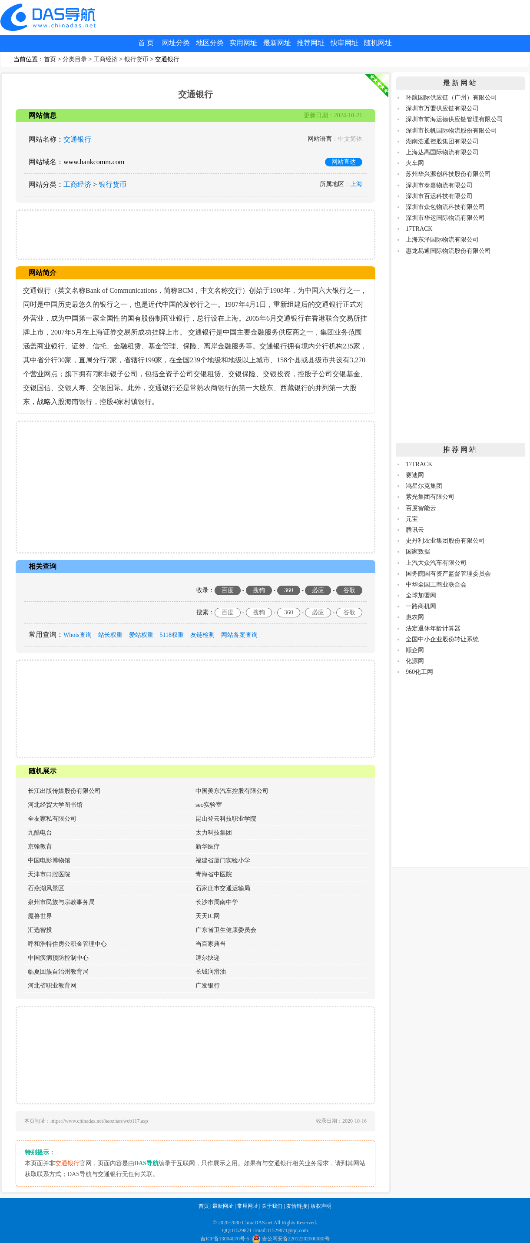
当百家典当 (210, 944)
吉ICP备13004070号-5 (224, 1239)
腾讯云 (415, 530)
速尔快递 (207, 958)
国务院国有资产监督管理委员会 (448, 573)
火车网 (415, 163)
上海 (356, 184)
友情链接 (296, 1206)
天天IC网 (207, 916)
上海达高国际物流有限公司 (442, 152)
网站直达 (343, 162)
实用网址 (243, 42)
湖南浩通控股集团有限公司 (442, 141)
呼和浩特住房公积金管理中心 (67, 944)
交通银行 (77, 139)
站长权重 (110, 635)
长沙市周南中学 (216, 902)
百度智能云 (421, 508)
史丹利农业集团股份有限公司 (445, 540)
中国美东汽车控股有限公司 (231, 791)
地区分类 (210, 42)
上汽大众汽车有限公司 (436, 563)
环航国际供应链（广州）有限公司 (451, 97)
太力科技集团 (213, 832)
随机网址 (378, 42)
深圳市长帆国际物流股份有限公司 (451, 130)
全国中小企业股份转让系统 (442, 639)
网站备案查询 (239, 635)
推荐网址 (311, 42)
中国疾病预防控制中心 (58, 958)
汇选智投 (40, 930)
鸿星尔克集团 (424, 486)
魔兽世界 (40, 916)
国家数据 (418, 551)
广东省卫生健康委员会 (225, 930)
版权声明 (321, 1206)
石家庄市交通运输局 (222, 888)
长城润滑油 (210, 971)
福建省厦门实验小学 (222, 860)
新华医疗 (207, 846)
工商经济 (105, 59)
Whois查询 (77, 635)
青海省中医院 (213, 874)
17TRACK (419, 228)
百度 (228, 590)
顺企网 (415, 650)
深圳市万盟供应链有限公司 (442, 108)
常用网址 (247, 1206)
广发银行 (207, 985)
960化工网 (419, 672)
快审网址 (344, 42)
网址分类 (176, 42)
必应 (318, 590)
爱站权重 (141, 635)
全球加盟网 (421, 595)
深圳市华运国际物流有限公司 (445, 218)
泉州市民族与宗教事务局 (61, 902)
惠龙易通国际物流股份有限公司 (448, 251)
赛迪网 (415, 475)
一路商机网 (421, 606)
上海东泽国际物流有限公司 (442, 239)
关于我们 (272, 1206)
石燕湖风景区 (46, 888)
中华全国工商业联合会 (436, 584)
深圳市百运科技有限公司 (439, 196)
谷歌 (349, 590)
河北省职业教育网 (52, 985)
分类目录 (75, 59)
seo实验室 (208, 805)
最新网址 (277, 42)
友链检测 (202, 635)
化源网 (415, 661)
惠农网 (415, 617)
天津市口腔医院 (49, 874)
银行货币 (136, 59)
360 (288, 590)
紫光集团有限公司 (430, 497)
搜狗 (259, 590)
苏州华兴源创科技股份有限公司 (448, 174)
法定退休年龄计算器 (433, 628)
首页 (50, 59)
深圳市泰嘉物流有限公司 (439, 185)
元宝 (412, 519)
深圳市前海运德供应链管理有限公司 (454, 119)
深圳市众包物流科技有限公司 (445, 207)
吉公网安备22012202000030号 (291, 1238)
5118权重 (172, 635)
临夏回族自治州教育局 (58, 971)
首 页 (146, 42)
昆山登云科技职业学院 (225, 818)
